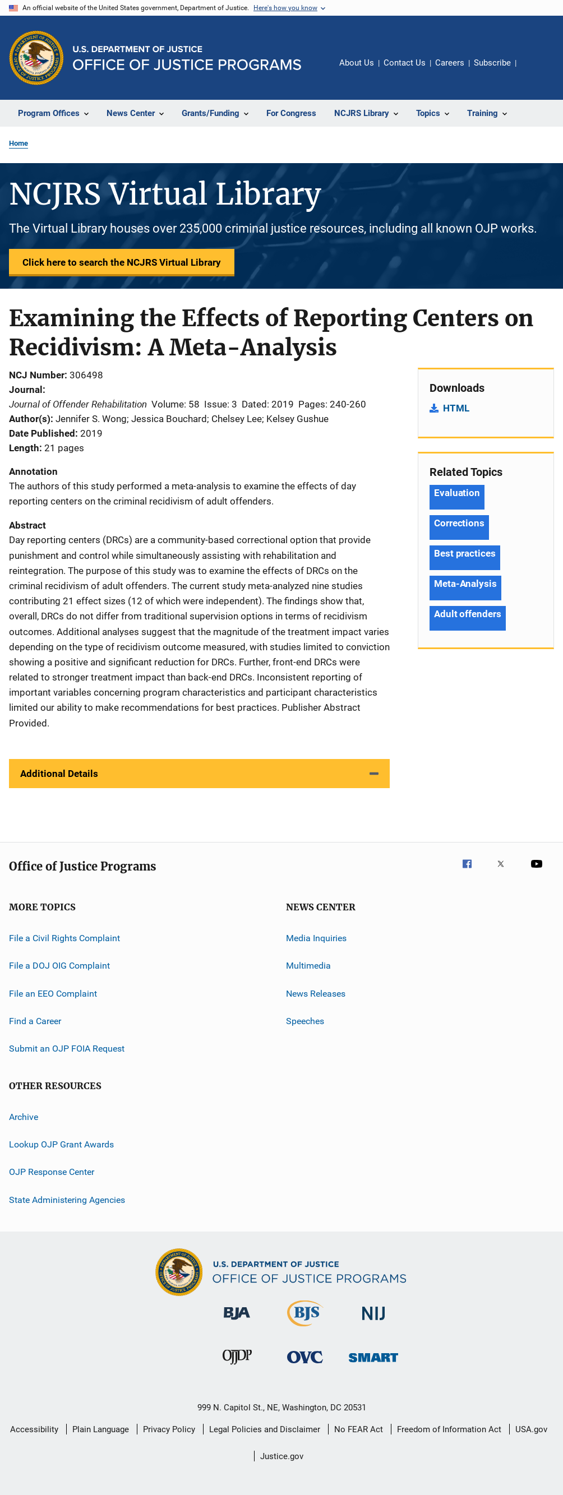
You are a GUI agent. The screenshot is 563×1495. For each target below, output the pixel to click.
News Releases (315, 993)
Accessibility (34, 1429)
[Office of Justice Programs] (36, 57)
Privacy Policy (169, 1429)
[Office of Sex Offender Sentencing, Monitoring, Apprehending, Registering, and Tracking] (373, 1364)
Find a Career (35, 1021)
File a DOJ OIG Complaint (59, 965)
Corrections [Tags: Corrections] (459, 523)
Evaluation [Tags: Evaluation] (457, 492)
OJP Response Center (51, 1172)
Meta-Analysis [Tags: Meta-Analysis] (465, 583)
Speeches (305, 1021)
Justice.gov (281, 1456)
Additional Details (59, 773)
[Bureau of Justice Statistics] (305, 1328)
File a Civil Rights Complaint (64, 938)
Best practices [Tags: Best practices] (465, 553)
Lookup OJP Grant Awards (61, 1144)
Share (534, 70)
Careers (449, 63)
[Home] (187, 58)
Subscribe (492, 63)
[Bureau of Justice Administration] (237, 1321)
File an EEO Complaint (53, 993)
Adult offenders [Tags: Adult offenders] (467, 613)
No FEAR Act (358, 1429)
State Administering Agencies (67, 1200)
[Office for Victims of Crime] (305, 1365)
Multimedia (308, 965)
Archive (23, 1116)
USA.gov (531, 1429)
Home (18, 143)
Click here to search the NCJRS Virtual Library (121, 262)
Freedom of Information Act (449, 1429)
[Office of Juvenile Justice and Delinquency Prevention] (237, 1366)
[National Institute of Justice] (373, 1322)
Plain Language (100, 1429)
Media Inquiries (316, 938)
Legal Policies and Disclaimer (264, 1429)
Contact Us (405, 63)
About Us (356, 63)
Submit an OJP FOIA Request (66, 1048)
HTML (456, 408)
